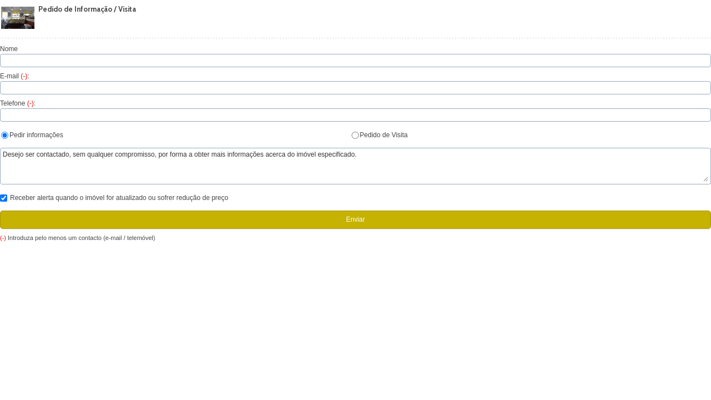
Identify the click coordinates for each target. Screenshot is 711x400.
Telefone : (18, 103)
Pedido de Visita (380, 135)
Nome (9, 49)
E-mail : (14, 76)
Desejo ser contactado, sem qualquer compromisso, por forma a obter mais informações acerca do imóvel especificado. (355, 166)
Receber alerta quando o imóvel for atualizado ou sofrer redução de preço (114, 198)
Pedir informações (32, 135)
